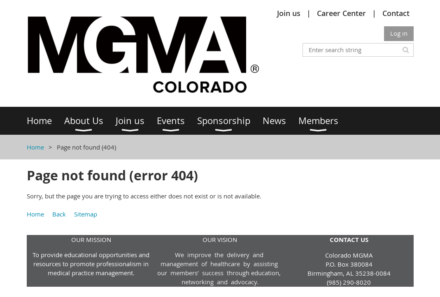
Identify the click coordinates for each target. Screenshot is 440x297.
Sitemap (85, 214)
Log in (398, 33)
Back (59, 214)
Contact (396, 13)
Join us (288, 13)
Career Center (341, 13)
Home (35, 147)
